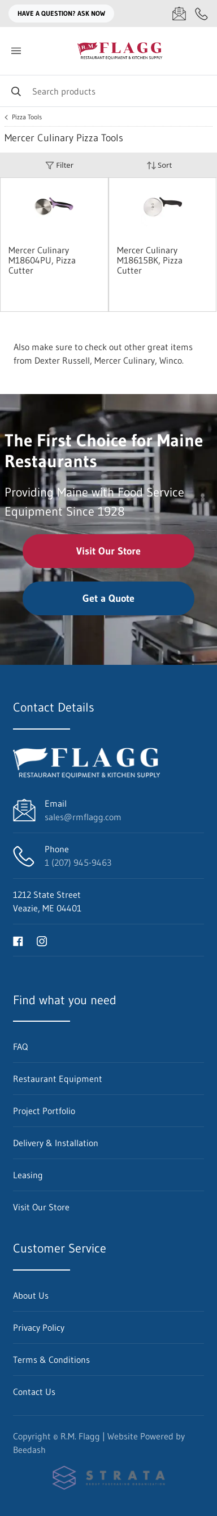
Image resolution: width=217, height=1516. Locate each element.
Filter (59, 165)
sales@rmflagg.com (83, 816)
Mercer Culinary (124, 360)
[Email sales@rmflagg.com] (179, 13)
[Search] (108, 90)
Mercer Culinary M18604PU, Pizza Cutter (42, 260)
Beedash (29, 1449)
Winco (170, 360)
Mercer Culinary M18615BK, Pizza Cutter (150, 260)
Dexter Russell (62, 360)
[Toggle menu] (16, 51)
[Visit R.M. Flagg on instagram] (42, 940)
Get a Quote (108, 598)
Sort (159, 165)
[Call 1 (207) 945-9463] (202, 13)
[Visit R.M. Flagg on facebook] (18, 940)
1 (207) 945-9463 (78, 862)
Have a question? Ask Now (61, 13)
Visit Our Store (108, 551)
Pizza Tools (27, 117)
